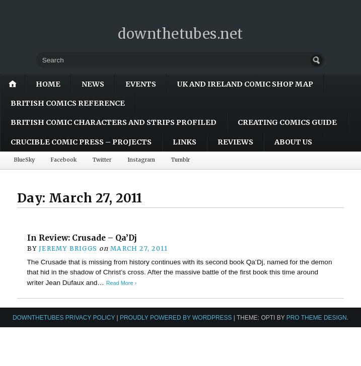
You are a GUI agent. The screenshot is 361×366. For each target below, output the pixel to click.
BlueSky (24, 160)
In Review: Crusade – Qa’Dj (82, 238)
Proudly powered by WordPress (176, 317)
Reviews (235, 142)
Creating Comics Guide (287, 122)
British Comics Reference (68, 103)
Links (184, 142)
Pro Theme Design (316, 317)
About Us (293, 142)
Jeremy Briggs (68, 248)
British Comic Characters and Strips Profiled (113, 122)
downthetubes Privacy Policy (64, 317)
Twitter (102, 160)
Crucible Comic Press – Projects (81, 142)
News (93, 84)
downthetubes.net (180, 33)
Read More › (121, 283)
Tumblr (180, 160)
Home (48, 84)
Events (140, 84)
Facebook (64, 160)
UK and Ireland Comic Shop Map (245, 84)
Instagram (141, 160)
